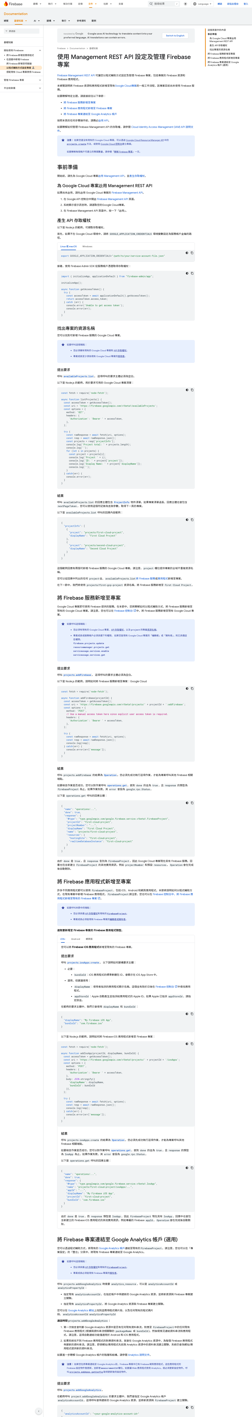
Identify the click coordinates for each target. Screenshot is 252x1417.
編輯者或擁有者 (118, 919)
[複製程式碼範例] (192, 252)
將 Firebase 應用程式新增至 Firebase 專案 (88, 108)
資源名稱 (151, 629)
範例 (94, 20)
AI (35, 20)
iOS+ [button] (62, 939)
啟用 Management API (111, 176)
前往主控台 (233, 3)
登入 (246, 3)
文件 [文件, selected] (90, 3)
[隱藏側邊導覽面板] (39, 1411)
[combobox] (164, 4)
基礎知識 (93, 48)
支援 (121, 3)
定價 (80, 3)
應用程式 (163, 578)
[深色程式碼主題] (186, 252)
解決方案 (67, 3)
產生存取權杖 (137, 176)
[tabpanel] (126, 256)
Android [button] (75, 939)
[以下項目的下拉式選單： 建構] (41, 4)
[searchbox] (21, 31)
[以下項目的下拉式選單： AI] (40, 21)
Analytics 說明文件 (139, 1355)
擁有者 (113, 1273)
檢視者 (121, 356)
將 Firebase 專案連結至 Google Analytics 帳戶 (90, 114)
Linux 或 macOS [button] (68, 246)
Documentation (15, 14)
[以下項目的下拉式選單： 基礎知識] (27, 21)
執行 (50, 3)
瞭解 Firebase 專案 (123, 151)
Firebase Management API (127, 192)
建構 (35, 3)
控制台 (111, 144)
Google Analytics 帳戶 (112, 1248)
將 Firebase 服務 (145, 578)
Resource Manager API (145, 140)
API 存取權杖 (120, 350)
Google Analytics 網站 (81, 1310)
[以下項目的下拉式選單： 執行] (56, 4)
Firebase (61, 48)
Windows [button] (87, 246)
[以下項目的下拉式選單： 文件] (97, 4)
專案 (126, 85)
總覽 (6, 20)
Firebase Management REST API (76, 75)
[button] (19, 50)
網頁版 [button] (89, 939)
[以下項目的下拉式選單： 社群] (112, 4)
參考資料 (81, 20)
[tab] (68, 246)
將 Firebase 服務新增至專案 (80, 102)
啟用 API (103, 120)
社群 (106, 3)
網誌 (220, 3)
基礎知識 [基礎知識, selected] (18, 20)
